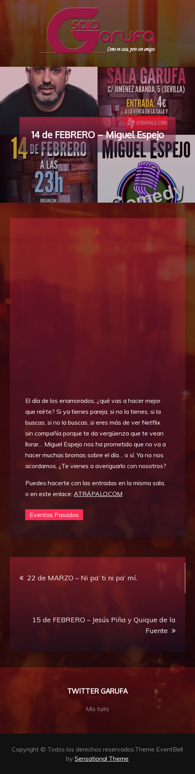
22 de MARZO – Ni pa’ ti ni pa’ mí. (82, 577)
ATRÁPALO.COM (98, 494)
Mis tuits (97, 709)
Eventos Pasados (54, 515)
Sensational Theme (102, 758)
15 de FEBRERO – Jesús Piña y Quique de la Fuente (104, 625)
